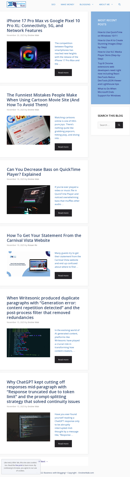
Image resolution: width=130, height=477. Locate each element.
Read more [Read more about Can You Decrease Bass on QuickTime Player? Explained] (63, 213)
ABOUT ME (107, 4)
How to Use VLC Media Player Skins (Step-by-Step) (110, 55)
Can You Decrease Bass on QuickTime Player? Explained (43, 172)
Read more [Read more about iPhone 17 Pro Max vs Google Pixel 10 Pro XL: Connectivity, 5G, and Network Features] (63, 72)
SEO (53, 4)
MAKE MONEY (67, 4)
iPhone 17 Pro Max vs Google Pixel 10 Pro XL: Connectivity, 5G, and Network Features (43, 25)
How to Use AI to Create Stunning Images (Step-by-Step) (110, 44)
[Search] (119, 125)
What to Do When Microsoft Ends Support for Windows (109, 92)
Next (44, 461)
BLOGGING (88, 4)
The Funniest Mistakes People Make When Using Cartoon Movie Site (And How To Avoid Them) (43, 99)
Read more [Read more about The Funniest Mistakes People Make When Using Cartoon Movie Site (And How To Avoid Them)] (63, 146)
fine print (18, 465)
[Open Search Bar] (119, 4)
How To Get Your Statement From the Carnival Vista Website (44, 238)
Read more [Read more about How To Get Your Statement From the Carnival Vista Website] (63, 275)
